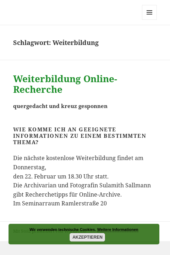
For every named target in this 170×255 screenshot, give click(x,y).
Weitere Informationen (117, 229)
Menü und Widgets (149, 19)
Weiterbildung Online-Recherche (65, 84)
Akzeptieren (87, 237)
